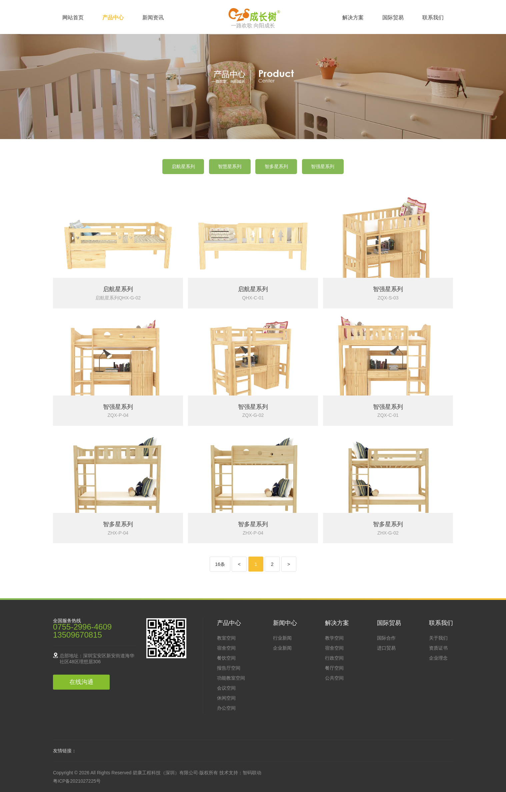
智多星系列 (276, 166)
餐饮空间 (226, 658)
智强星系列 (322, 166)
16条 (220, 564)
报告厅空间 (228, 668)
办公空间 (226, 708)
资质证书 (438, 648)
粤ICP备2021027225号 (77, 781)
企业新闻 (282, 648)
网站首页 (73, 17)
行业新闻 (282, 638)
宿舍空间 (226, 648)
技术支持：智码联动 (240, 772)
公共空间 (334, 678)
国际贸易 (393, 17)
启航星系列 (183, 166)
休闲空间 (226, 698)
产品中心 (113, 17)
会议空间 (226, 688)
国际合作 (386, 638)
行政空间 (334, 658)
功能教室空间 (231, 678)
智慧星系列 (229, 166)
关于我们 (438, 638)
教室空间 (226, 638)
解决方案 (353, 17)
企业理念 (438, 658)
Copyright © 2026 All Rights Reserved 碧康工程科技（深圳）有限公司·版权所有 (136, 772)
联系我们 (433, 17)
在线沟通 (81, 682)
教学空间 (334, 638)
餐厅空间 (334, 668)
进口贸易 (386, 648)
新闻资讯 (153, 17)
